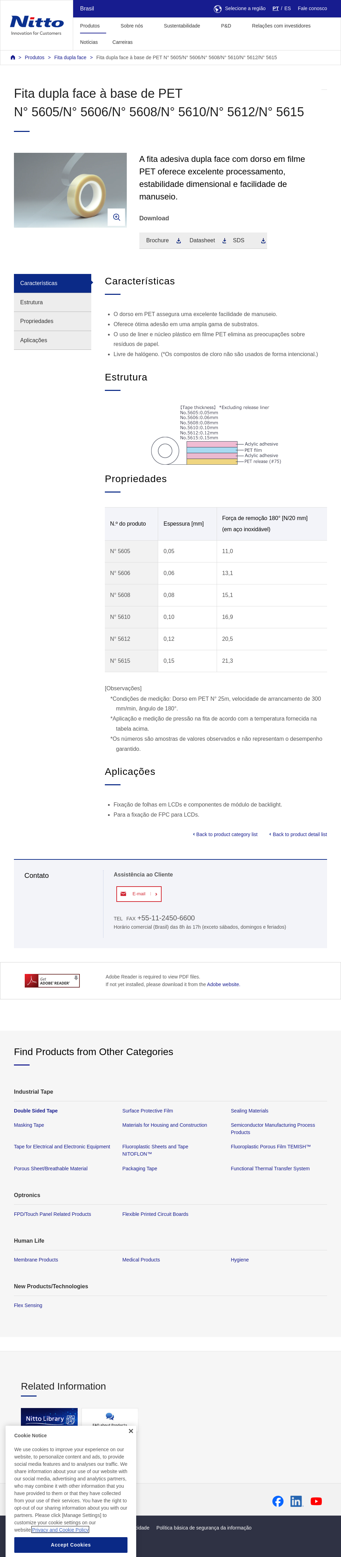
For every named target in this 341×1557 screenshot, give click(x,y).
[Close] (131, 1459)
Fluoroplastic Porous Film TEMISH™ (271, 1146)
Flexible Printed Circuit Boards (155, 1214)
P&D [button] (226, 26)
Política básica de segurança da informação (203, 1528)
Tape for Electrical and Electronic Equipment (62, 1146)
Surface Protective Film (147, 1111)
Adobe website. (223, 984)
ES (287, 8)
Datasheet (202, 240)
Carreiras (123, 42)
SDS (239, 240)
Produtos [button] (90, 26)
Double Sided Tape (36, 1111)
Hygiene (240, 1260)
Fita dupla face (70, 57)
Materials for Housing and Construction (164, 1125)
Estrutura (31, 302)
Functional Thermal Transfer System (270, 1168)
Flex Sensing (28, 1305)
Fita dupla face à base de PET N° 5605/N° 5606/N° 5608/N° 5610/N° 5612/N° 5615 (186, 57)
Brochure (157, 240)
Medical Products (141, 1260)
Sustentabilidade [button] (182, 26)
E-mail (138, 893)
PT (276, 8)
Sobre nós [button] (132, 26)
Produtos (34, 57)
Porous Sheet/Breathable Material (50, 1168)
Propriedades (36, 321)
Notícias (89, 42)
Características (38, 283)
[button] (151, 41)
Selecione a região (240, 8)
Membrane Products (36, 1260)
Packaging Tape (139, 1168)
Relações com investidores (281, 26)
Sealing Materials (250, 1111)
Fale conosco (312, 8)
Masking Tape (29, 1125)
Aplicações (33, 340)
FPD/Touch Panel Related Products (52, 1214)
